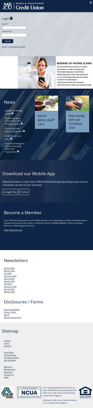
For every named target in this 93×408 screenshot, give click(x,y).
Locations (8, 372)
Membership (9, 369)
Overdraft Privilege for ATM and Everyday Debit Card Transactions (15, 148)
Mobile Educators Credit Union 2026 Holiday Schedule (14, 121)
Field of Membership (13, 230)
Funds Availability (11, 310)
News (6, 377)
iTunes (24, 192)
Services (7, 346)
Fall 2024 (8, 284)
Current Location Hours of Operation (15, 130)
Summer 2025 (10, 276)
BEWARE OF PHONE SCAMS (13, 112)
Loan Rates (9, 352)
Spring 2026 (9, 268)
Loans (6, 343)
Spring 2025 (9, 279)
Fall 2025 (8, 273)
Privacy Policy (10, 312)
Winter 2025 (9, 281)
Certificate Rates (11, 358)
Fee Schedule (10, 360)
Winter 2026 (9, 271)
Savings (7, 341)
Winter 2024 (9, 292)
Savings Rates (10, 355)
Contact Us (9, 375)
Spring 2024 (9, 289)
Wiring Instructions (12, 318)
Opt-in (6, 315)
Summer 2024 (10, 287)
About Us (8, 367)
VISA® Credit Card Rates (13, 137)
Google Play (10, 192)
